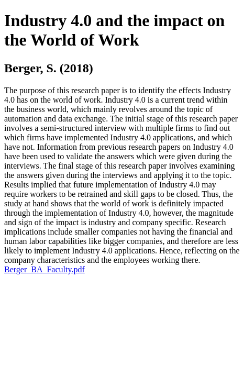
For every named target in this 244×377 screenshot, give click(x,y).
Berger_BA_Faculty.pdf (44, 269)
